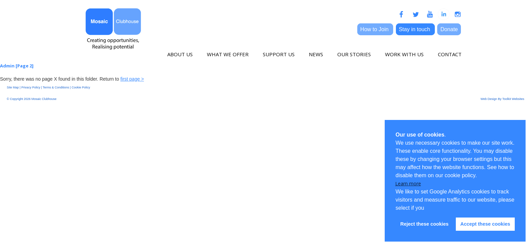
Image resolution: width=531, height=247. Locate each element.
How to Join (375, 29)
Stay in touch (415, 29)
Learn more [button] (408, 183)
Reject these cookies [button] (424, 224)
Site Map (13, 87)
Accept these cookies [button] (485, 224)
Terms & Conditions (56, 87)
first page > (132, 79)
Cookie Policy (80, 87)
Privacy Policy (30, 87)
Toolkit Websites (513, 99)
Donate (449, 29)
